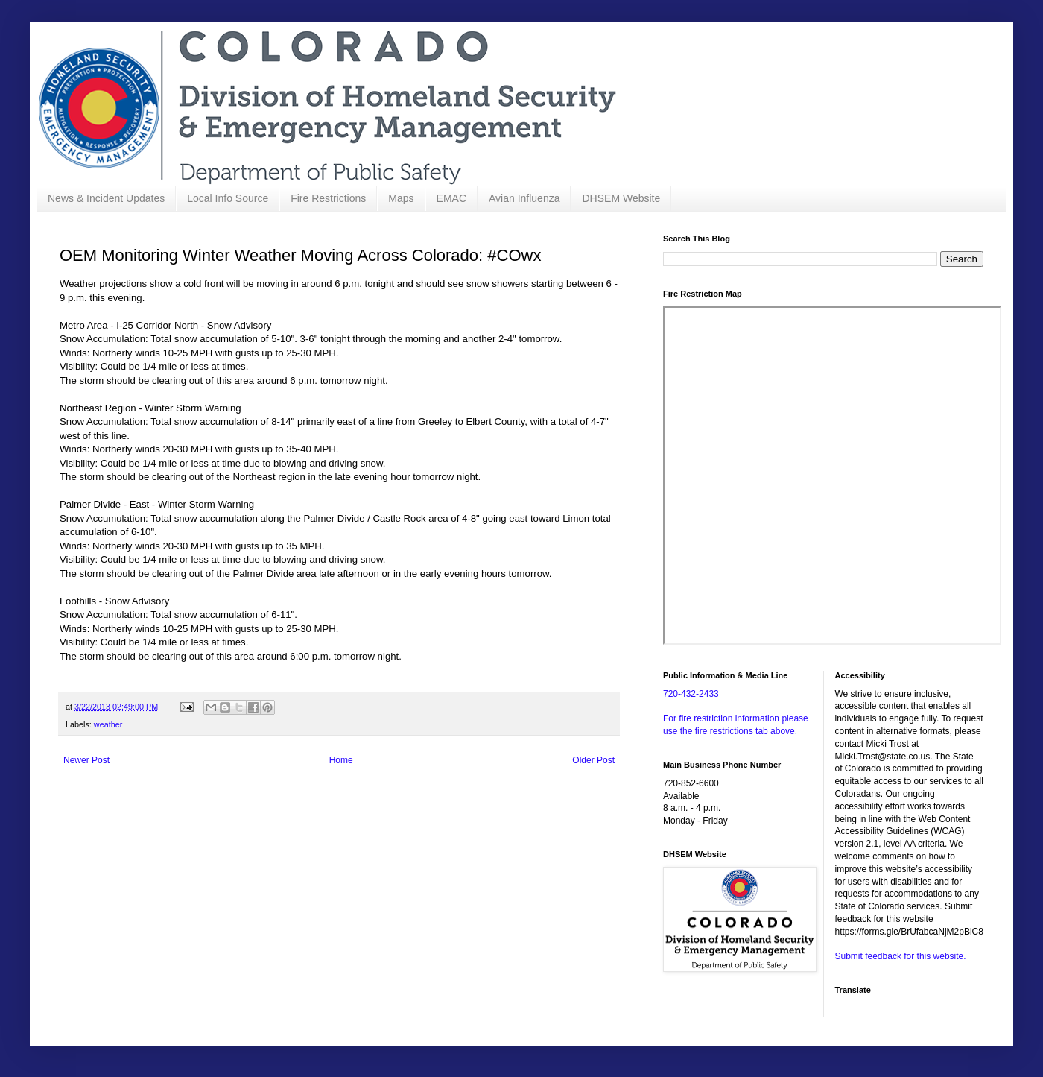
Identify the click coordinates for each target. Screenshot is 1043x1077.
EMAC (451, 198)
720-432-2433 (691, 694)
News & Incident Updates (106, 198)
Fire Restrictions (328, 198)
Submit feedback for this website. (900, 956)
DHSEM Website (621, 198)
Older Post (593, 760)
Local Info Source (227, 198)
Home (341, 760)
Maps (400, 198)
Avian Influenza (524, 198)
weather (108, 724)
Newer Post (86, 760)
